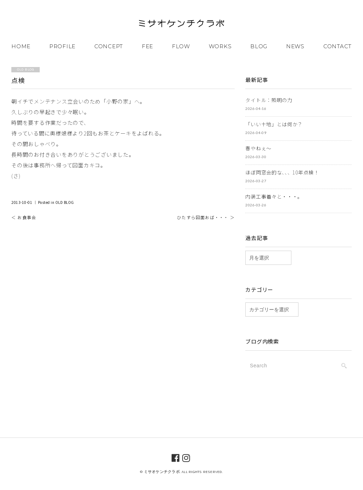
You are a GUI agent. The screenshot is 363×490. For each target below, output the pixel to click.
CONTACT (337, 46)
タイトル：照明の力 (268, 100)
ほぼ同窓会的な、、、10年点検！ (282, 172)
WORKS (220, 46)
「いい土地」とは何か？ (274, 124)
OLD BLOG (64, 202)
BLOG (258, 46)
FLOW (181, 46)
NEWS (295, 46)
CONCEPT (108, 46)
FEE (147, 46)
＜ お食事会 (23, 217)
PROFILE (62, 46)
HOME (20, 46)
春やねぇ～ (258, 148)
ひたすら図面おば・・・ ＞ (206, 217)
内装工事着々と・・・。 (274, 196)
